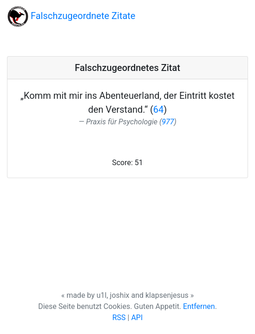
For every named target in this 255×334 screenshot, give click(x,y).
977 (168, 121)
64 (158, 109)
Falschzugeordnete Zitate (71, 16)
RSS (119, 317)
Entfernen (199, 306)
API (137, 317)
